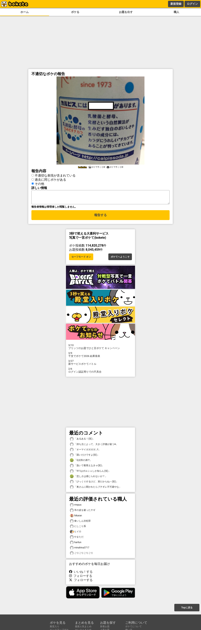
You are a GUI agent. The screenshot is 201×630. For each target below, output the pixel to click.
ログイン (192, 3)
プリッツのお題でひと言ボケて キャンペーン (100, 348)
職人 (176, 12)
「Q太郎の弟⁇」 (81, 461)
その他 (39, 183)
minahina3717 (79, 549)
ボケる (75, 12)
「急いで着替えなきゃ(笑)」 (87, 467)
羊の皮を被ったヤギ (82, 511)
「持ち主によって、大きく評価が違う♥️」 (94, 445)
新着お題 (105, 626)
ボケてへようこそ (120, 258)
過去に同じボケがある (50, 179)
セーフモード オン (81, 258)
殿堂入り (54, 626)
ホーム (24, 12)
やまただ (77, 538)
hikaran (76, 517)
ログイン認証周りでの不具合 (100, 371)
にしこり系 (78, 527)
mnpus (75, 506)
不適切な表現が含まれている (55, 175)
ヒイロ (75, 533)
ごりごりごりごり (81, 554)
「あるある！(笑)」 (82, 440)
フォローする (80, 577)
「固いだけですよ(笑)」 (84, 456)
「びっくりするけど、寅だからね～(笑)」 (94, 483)
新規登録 (175, 3)
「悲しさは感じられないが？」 (88, 477)
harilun (75, 543)
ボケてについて (133, 626)
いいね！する (81, 573)
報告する (100, 216)
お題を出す (126, 12)
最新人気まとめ (83, 626)
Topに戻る (186, 608)
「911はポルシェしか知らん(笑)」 (90, 472)
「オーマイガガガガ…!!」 (85, 451)
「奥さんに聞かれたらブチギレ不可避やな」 (95, 488)
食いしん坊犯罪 (80, 522)
